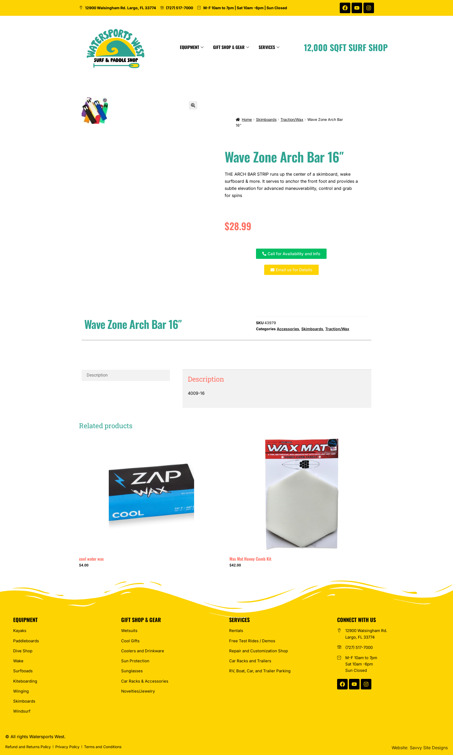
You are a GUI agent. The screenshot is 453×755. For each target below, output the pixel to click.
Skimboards (266, 119)
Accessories (288, 329)
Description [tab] (97, 375)
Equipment (239, 47)
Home (247, 119)
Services (316, 47)
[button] (193, 105)
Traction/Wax (291, 119)
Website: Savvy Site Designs (420, 747)
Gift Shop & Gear (278, 47)
